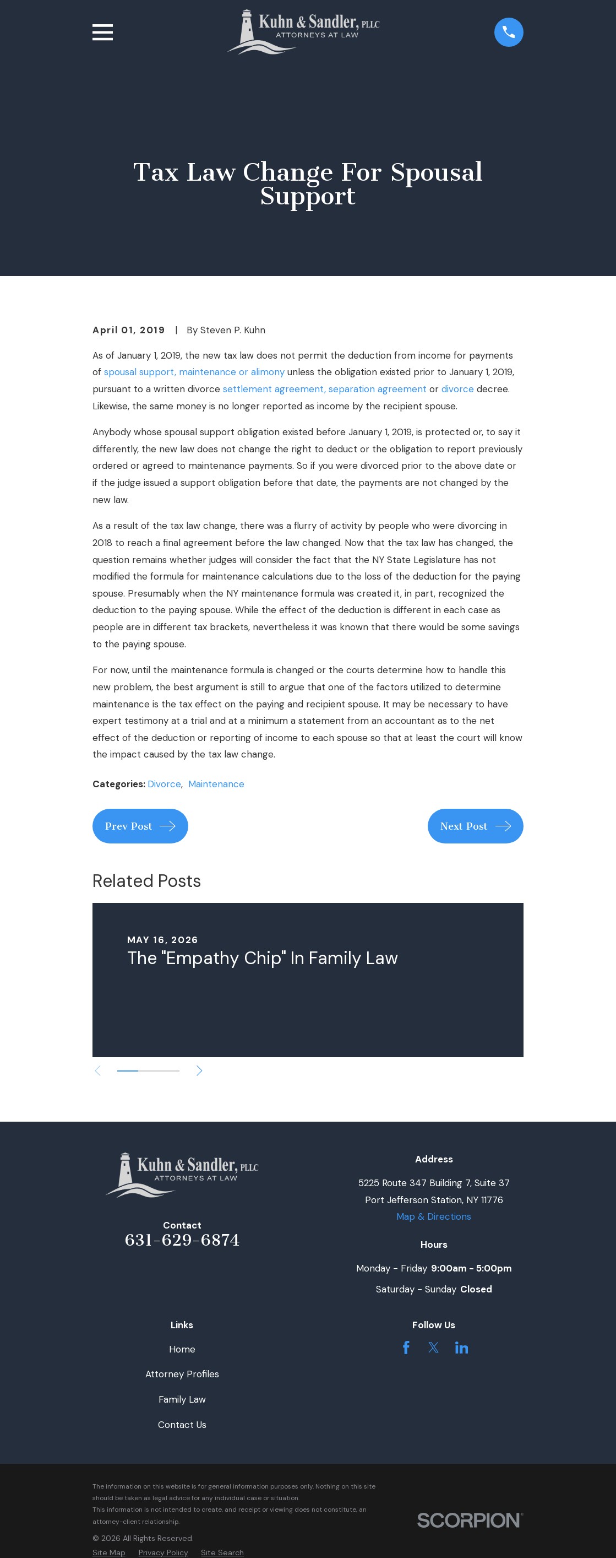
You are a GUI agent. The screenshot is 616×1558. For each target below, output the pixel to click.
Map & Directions (433, 1216)
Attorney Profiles (182, 1374)
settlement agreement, (274, 389)
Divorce (164, 784)
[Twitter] (433, 1347)
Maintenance (216, 784)
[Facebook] (406, 1347)
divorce (457, 389)
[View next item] (199, 1070)
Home (182, 1349)
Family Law (182, 1399)
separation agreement (377, 389)
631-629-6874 (182, 1240)
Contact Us (182, 1425)
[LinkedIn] (461, 1347)
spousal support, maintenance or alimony (194, 372)
